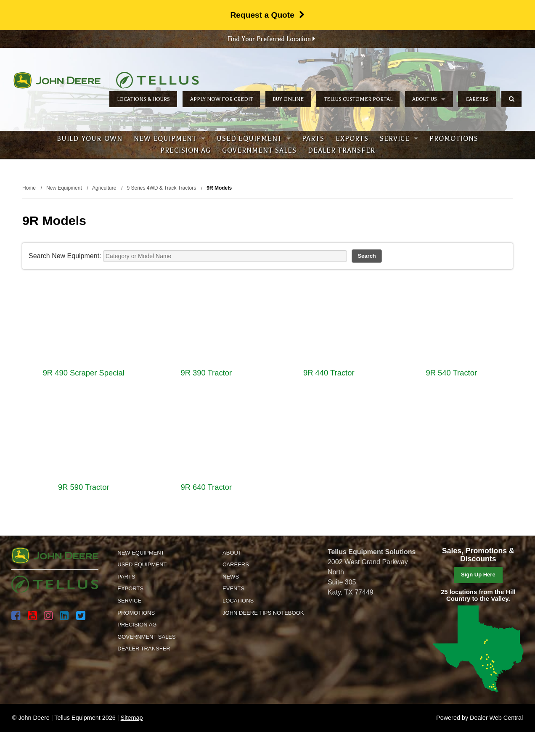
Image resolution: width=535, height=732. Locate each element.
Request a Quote (267, 15)
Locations (238, 600)
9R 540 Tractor (451, 372)
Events (233, 588)
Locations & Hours (143, 99)
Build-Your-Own (89, 139)
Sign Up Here (478, 574)
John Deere (57, 80)
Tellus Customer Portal (358, 99)
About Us (428, 99)
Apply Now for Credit (221, 99)
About (231, 553)
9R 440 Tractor (329, 372)
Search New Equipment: (65, 255)
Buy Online (288, 99)
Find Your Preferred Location (271, 39)
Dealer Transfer (341, 150)
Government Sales (259, 150)
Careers (477, 99)
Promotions (453, 139)
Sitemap (132, 717)
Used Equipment (254, 139)
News (230, 576)
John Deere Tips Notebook (263, 613)
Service (399, 139)
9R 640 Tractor (206, 487)
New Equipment (169, 139)
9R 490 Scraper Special (83, 372)
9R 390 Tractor (206, 372)
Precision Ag (185, 150)
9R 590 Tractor (83, 487)
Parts (313, 139)
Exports (352, 139)
